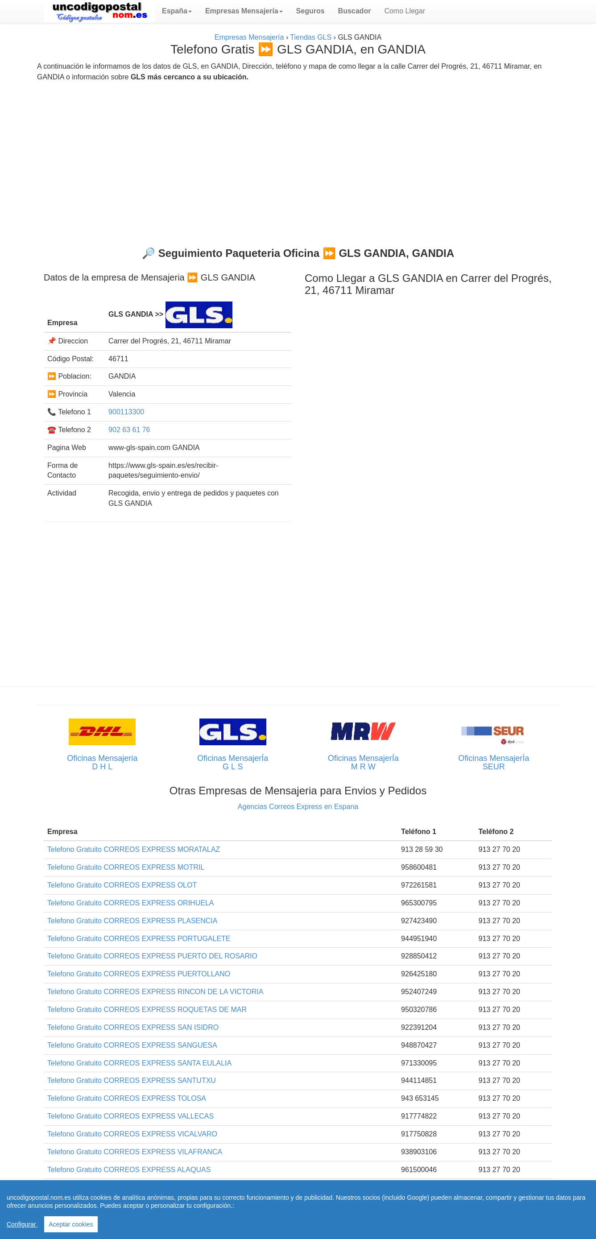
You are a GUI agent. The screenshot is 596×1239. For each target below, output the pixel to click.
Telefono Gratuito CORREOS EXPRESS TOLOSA (126, 1098)
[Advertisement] (298, 160)
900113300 (126, 412)
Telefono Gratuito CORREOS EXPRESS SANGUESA (132, 1045)
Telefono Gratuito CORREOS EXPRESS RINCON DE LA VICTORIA (155, 991)
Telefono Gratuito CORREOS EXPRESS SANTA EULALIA (139, 1063)
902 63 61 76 (129, 430)
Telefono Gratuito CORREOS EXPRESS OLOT (122, 885)
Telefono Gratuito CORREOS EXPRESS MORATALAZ (133, 849)
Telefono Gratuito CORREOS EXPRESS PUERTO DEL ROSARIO (152, 956)
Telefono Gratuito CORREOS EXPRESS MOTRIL (125, 867)
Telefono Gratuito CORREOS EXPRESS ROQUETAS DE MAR (147, 1009)
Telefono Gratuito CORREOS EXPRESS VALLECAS (130, 1116)
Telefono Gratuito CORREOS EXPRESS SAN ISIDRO (133, 1027)
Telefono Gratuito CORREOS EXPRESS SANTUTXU (131, 1080)
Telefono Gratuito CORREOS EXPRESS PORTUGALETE (139, 938)
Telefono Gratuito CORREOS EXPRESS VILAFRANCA (134, 1152)
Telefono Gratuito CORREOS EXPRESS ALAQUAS (129, 1169)
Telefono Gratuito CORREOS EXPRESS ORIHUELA (130, 903)
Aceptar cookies (71, 1224)
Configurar (22, 1224)
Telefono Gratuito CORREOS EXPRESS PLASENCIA (132, 921)
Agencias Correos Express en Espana (298, 806)
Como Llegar (404, 11)
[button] (177, 11)
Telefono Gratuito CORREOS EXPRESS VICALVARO (132, 1134)
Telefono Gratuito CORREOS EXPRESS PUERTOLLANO (138, 974)
